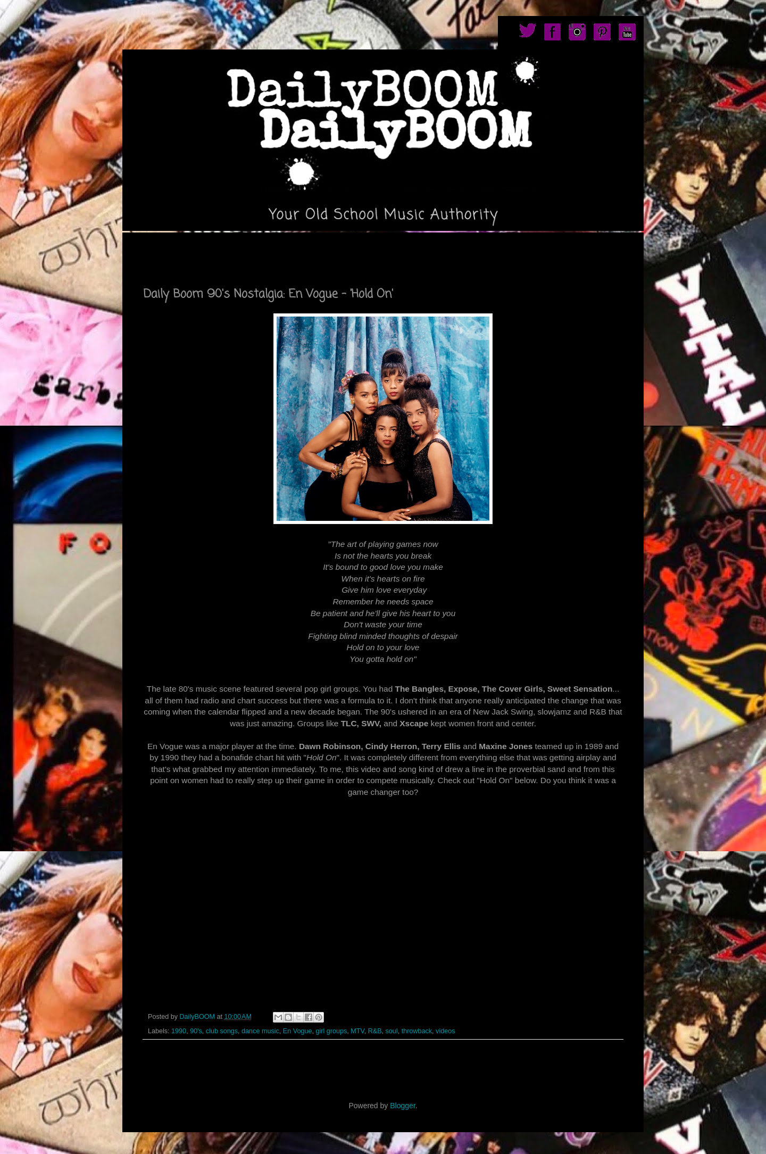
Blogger (402, 1105)
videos (445, 1031)
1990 (178, 1031)
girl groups (331, 1031)
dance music (260, 1031)
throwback (417, 1031)
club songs (222, 1031)
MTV (357, 1031)
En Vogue (297, 1031)
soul (392, 1031)
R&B (375, 1031)
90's (196, 1031)
